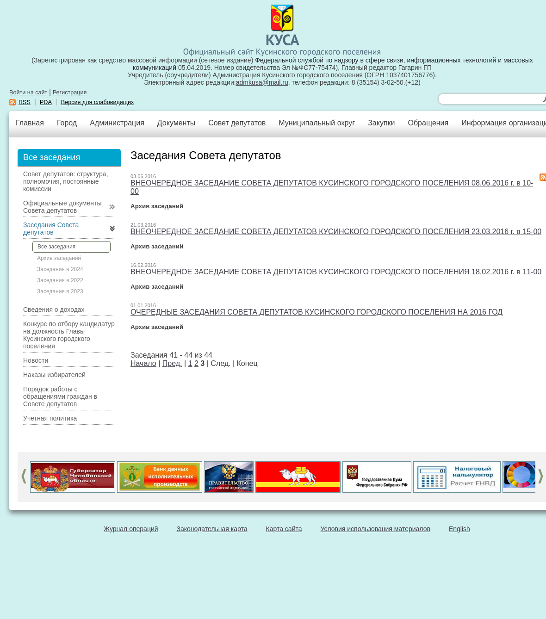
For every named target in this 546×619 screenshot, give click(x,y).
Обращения (428, 123)
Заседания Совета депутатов (51, 228)
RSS (25, 102)
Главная (30, 123)
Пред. (172, 363)
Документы (176, 123)
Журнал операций (131, 528)
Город (67, 123)
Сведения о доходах (54, 309)
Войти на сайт (28, 92)
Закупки (381, 123)
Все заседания (56, 246)
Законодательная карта (212, 528)
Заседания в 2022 (60, 280)
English (459, 528)
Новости (35, 360)
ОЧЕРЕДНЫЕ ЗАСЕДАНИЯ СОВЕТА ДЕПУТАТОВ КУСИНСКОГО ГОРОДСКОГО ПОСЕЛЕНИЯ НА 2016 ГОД (316, 312)
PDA (46, 102)
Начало (143, 363)
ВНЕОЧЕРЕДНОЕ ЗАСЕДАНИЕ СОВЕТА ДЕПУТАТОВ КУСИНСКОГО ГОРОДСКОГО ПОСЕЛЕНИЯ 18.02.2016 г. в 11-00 (335, 272)
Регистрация (70, 92)
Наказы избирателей (54, 374)
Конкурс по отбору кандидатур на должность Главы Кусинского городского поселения (69, 335)
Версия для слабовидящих (97, 102)
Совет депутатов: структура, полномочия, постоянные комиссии (65, 181)
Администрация (117, 123)
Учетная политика (50, 418)
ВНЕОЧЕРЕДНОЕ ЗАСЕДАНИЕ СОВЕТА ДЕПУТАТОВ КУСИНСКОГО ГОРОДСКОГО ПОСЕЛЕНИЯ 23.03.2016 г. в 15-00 (335, 231)
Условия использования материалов (375, 528)
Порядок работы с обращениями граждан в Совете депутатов (60, 396)
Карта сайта (284, 528)
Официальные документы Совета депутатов (62, 206)
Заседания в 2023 (60, 291)
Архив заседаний (59, 258)
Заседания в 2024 (60, 269)
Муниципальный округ (317, 123)
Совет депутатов (237, 123)
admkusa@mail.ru (262, 82)
